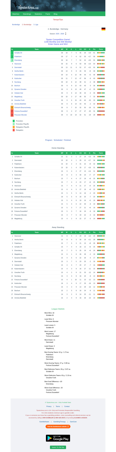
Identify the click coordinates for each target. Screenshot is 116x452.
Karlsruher (18, 78)
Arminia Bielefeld (20, 104)
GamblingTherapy (59, 422)
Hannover (17, 64)
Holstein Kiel (18, 93)
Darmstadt (18, 67)
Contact (67, 406)
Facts (48, 14)
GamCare (73, 422)
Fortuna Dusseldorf (20, 111)
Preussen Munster (20, 115)
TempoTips (58, 19)
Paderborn (18, 56)
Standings (27, 14)
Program (48, 140)
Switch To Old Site (58, 447)
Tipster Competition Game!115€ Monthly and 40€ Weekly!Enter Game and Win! (58, 41)
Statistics (38, 14)
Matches (15, 14)
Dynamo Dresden (20, 89)
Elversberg (18, 60)
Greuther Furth (19, 100)
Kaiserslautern (19, 75)
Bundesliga (16, 24)
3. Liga (35, 24)
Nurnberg (17, 82)
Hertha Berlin (18, 71)
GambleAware (44, 422)
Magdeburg (18, 96)
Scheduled (58, 140)
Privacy (48, 406)
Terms (58, 406)
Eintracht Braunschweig (22, 107)
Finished (67, 140)
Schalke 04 (18, 53)
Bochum (17, 85)
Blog (55, 14)
